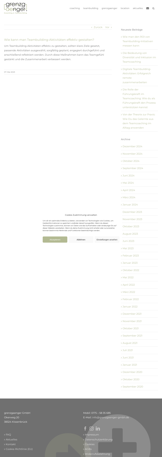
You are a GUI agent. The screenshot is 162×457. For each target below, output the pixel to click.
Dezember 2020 (132, 372)
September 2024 (133, 168)
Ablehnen (81, 241)
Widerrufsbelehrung (97, 454)
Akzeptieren (55, 241)
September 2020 (133, 386)
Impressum (92, 434)
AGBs (88, 449)
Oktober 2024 (131, 161)
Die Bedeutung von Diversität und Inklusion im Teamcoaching (139, 57)
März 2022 (129, 292)
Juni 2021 (128, 357)
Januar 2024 (130, 204)
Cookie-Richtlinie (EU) (19, 449)
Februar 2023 (131, 255)
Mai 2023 (128, 248)
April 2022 (129, 284)
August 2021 (130, 343)
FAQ (8, 434)
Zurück (98, 27)
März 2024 (129, 197)
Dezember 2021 (132, 313)
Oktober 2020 (131, 379)
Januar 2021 (130, 364)
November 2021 (132, 321)
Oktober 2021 (131, 328)
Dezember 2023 (132, 212)
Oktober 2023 (131, 226)
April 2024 (129, 190)
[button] (153, 8)
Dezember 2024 (132, 146)
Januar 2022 (130, 306)
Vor (107, 27)
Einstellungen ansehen (107, 241)
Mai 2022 (128, 277)
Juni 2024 (128, 175)
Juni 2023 (128, 241)
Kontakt (11, 444)
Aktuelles (11, 439)
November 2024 (132, 153)
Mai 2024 (128, 182)
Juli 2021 (128, 350)
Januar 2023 (130, 262)
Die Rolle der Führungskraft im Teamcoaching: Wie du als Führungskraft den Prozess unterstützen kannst (139, 98)
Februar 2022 (131, 299)
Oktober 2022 (131, 270)
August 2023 (130, 233)
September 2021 (132, 335)
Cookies (90, 444)
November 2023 (132, 219)
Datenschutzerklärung (99, 439)
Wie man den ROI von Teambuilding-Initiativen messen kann (138, 41)
